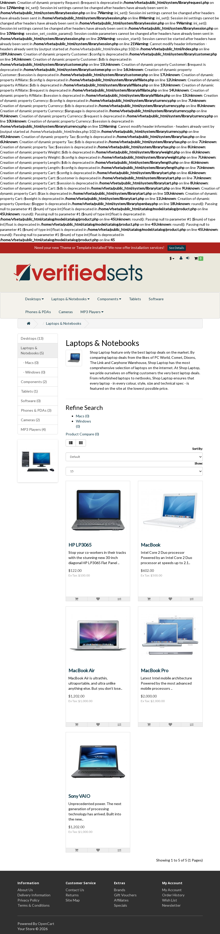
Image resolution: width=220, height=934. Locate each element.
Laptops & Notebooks (63, 323)
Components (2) (34, 381)
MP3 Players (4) (33, 429)
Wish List (169, 900)
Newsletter (171, 905)
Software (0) (31, 401)
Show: (199, 463)
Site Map (73, 900)
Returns (72, 895)
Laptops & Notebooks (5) (32, 350)
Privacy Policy (28, 900)
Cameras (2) (30, 420)
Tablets (135, 299)
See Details (176, 248)
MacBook (150, 545)
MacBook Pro (154, 670)
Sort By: (197, 449)
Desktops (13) (32, 338)
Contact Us (75, 890)
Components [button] (109, 299)
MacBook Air (81, 670)
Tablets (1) (29, 391)
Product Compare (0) (82, 434)
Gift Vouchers (125, 895)
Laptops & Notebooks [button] (70, 299)
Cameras (66, 312)
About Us (25, 890)
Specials (120, 905)
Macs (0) (82, 416)
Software (156, 299)
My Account (172, 890)
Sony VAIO (79, 796)
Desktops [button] (34, 299)
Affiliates (121, 900)
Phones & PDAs (38, 312)
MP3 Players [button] (92, 312)
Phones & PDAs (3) (36, 410)
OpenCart (46, 923)
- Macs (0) (30, 362)
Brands (119, 890)
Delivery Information (33, 895)
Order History (173, 895)
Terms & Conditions (33, 905)
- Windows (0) (33, 372)
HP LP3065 (79, 545)
